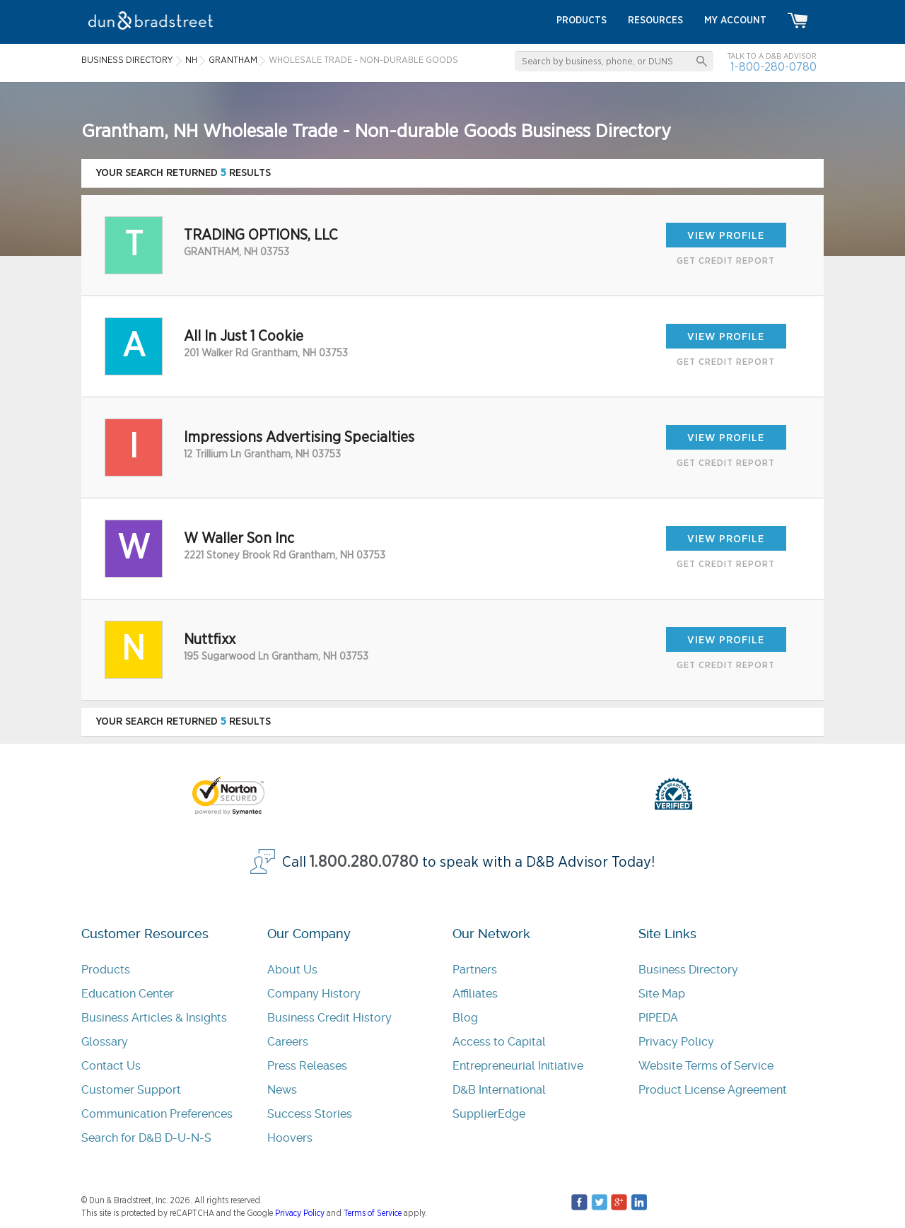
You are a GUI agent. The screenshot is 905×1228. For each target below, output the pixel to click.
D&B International (499, 1090)
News (282, 1090)
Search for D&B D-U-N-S (146, 1138)
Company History (314, 993)
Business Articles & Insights (154, 1017)
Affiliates (475, 993)
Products (105, 969)
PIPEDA (658, 1017)
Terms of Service (373, 1213)
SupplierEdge (488, 1114)
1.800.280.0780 (364, 862)
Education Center (127, 993)
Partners (474, 969)
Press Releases (307, 1065)
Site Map (661, 993)
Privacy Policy (676, 1041)
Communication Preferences (157, 1114)
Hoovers (290, 1138)
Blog (465, 1017)
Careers (287, 1041)
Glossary (104, 1041)
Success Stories (309, 1114)
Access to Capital (499, 1041)
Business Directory (688, 969)
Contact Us (111, 1065)
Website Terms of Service (705, 1065)
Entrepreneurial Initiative (517, 1065)
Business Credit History (329, 1017)
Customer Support (131, 1090)
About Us (292, 969)
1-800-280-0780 (773, 67)
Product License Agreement (712, 1090)
